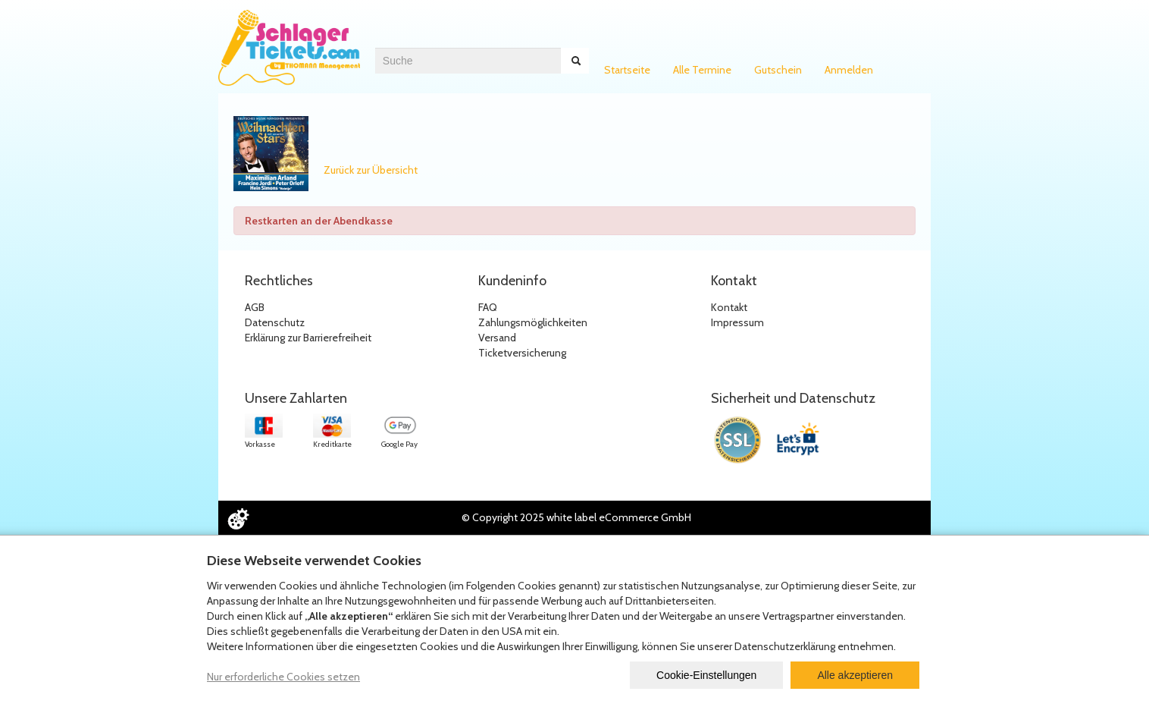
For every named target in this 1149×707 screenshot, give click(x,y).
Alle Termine (702, 70)
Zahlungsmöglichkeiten (532, 322)
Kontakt (729, 307)
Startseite (627, 70)
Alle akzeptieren (855, 675)
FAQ (487, 307)
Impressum (737, 322)
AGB (255, 307)
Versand (497, 337)
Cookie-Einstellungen (706, 675)
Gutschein (778, 70)
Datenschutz (275, 322)
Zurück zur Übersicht (371, 170)
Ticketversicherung (522, 353)
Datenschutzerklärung (784, 646)
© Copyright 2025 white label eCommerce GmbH (576, 517)
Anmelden (849, 70)
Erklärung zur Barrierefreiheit (308, 337)
